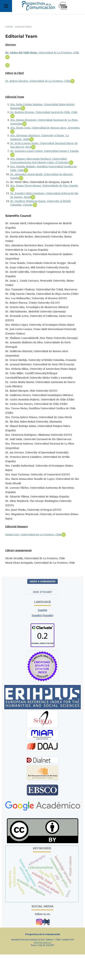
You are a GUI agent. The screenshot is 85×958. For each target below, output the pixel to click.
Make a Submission (42, 581)
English (42, 610)
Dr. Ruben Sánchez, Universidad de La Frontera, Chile (40, 81)
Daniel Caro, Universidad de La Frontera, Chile (35, 534)
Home (9, 26)
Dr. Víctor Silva (19, 182)
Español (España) (42, 615)
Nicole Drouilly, (14, 558)
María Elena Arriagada (19, 562)
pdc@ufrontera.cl (42, 942)
